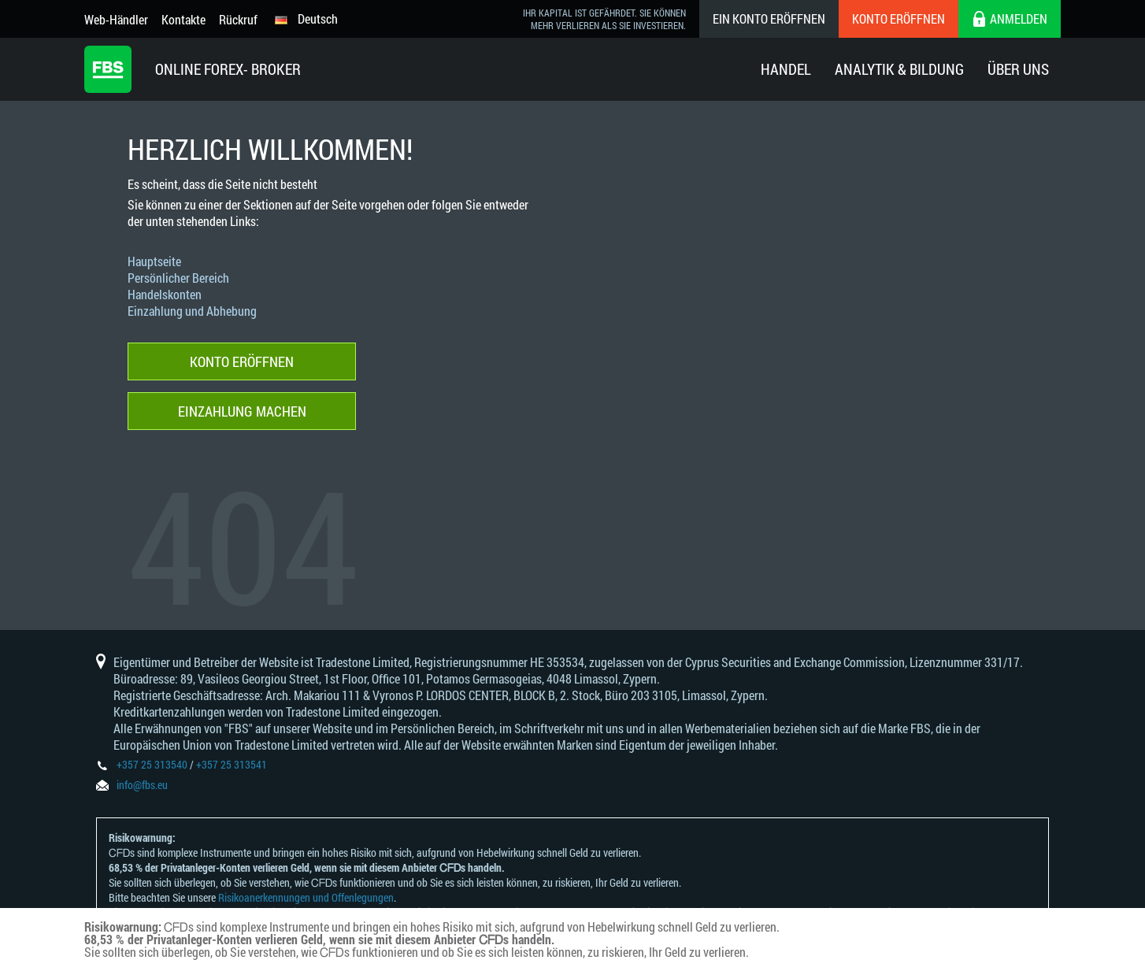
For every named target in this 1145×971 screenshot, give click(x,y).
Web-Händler (116, 19)
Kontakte (183, 19)
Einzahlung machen (242, 411)
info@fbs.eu (142, 784)
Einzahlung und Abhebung (192, 310)
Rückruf (238, 19)
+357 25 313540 (152, 764)
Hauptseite (154, 261)
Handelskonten (165, 294)
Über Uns (1018, 69)
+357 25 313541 (231, 764)
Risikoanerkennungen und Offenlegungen (306, 897)
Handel (786, 69)
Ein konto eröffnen (769, 18)
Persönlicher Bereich (178, 277)
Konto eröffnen (898, 18)
